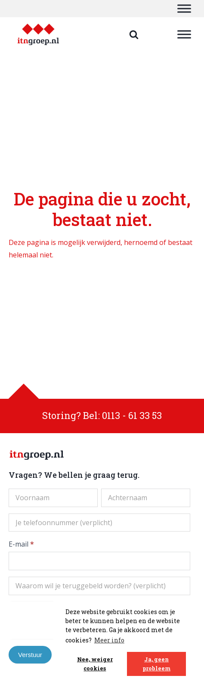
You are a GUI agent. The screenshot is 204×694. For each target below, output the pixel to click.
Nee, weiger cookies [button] (95, 664)
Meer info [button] (109, 640)
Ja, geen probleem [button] (156, 664)
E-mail (21, 544)
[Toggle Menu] (184, 8)
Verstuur (30, 654)
